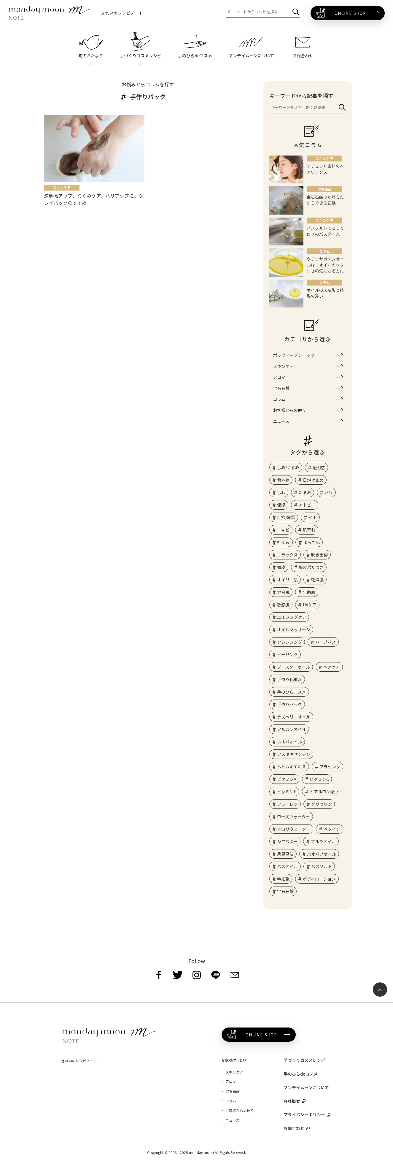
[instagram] (196, 975)
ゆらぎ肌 (311, 542)
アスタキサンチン (293, 754)
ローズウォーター (293, 816)
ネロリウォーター (293, 829)
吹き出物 (319, 555)
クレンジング (289, 642)
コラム (279, 399)
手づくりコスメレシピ (304, 1060)
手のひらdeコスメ (301, 1074)
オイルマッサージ (293, 629)
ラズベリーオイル (293, 717)
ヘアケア (331, 667)
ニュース (281, 421)
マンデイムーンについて (306, 1087)
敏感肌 (283, 605)
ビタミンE (286, 792)
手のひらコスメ (291, 692)
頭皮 (281, 567)
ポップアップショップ (293, 355)
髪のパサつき (311, 567)
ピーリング (287, 654)
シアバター (287, 841)
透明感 (319, 467)
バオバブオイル (321, 854)
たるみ (305, 492)
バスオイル (287, 866)
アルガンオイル (291, 729)
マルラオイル (323, 841)
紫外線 (283, 480)
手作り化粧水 (289, 679)
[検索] (296, 12)
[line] (215, 975)
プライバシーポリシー (304, 1114)
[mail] (234, 975)
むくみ (283, 542)
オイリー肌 (287, 580)
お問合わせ (294, 1128)
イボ (312, 517)
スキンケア (283, 366)
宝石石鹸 (281, 388)
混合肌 (283, 592)
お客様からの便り (289, 410)
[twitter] (177, 975)
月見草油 (285, 854)
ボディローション (319, 879)
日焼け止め (313, 480)
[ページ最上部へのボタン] (380, 989)
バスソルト (321, 866)
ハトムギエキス (291, 767)
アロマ (279, 377)
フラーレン (287, 804)
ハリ (328, 492)
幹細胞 (283, 879)
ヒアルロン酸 (322, 792)
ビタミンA (286, 779)
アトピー (307, 505)
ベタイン (332, 829)
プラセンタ (329, 767)
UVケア (309, 605)
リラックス (287, 555)
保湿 (281, 505)
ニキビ (283, 530)
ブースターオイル (293, 667)
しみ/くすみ (288, 467)
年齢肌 (309, 592)
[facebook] (158, 975)
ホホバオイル (289, 742)
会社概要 (292, 1101)
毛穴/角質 (286, 517)
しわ (281, 492)
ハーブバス (325, 642)
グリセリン (321, 804)
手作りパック (289, 704)
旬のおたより (234, 1060)
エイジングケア (291, 617)
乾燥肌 (317, 580)
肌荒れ (309, 530)
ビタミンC (319, 779)
